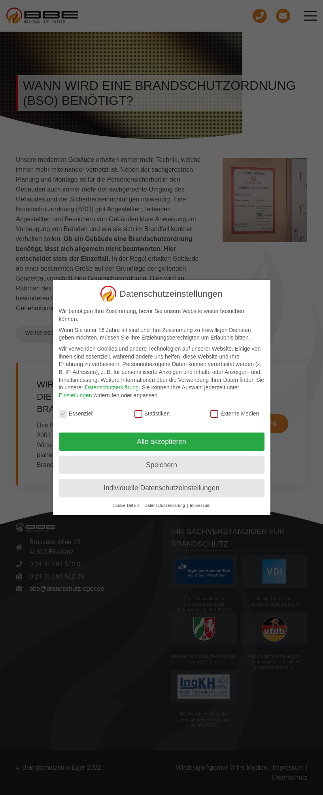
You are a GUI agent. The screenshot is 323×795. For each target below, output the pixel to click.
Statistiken (152, 413)
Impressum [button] (200, 505)
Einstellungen (75, 395)
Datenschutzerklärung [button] (165, 505)
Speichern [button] (161, 465)
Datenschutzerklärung (112, 387)
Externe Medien (234, 413)
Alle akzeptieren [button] (161, 442)
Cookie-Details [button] (127, 505)
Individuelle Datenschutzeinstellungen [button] (161, 488)
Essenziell (76, 413)
